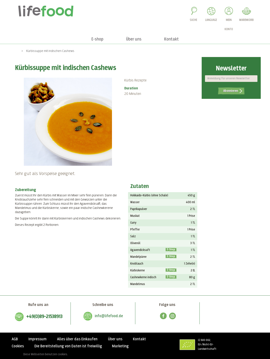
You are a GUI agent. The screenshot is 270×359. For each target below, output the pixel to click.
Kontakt (139, 339)
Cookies (18, 346)
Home (14, 51)
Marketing (120, 346)
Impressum (37, 339)
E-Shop (171, 249)
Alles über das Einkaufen (77, 339)
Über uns (115, 339)
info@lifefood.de (109, 316)
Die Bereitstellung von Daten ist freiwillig (68, 346)
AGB (15, 339)
